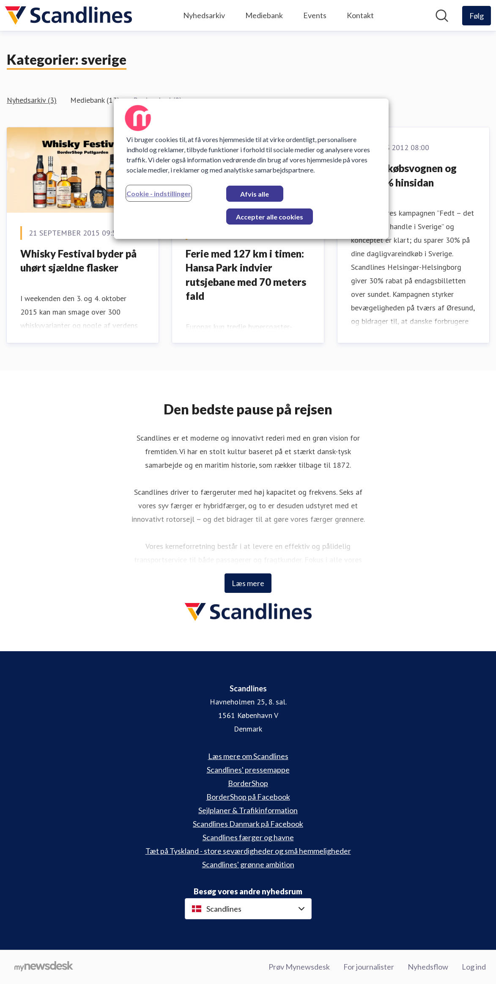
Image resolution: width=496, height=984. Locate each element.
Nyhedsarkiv (204, 15)
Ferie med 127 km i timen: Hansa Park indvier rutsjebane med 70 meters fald (246, 274)
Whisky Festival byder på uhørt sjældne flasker (78, 260)
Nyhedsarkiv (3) (32, 100)
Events (314, 15)
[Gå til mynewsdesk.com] (43, 967)
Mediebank (264, 15)
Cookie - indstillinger (158, 193)
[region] (251, 169)
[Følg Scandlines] (476, 15)
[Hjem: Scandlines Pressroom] (68, 15)
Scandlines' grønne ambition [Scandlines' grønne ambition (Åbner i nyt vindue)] (248, 864)
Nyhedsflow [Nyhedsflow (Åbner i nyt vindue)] (428, 966)
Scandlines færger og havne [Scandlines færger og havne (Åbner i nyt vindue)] (248, 837)
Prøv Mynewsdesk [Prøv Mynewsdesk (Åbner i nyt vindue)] (299, 966)
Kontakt (360, 15)
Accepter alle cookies (269, 217)
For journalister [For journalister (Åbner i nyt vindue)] (368, 966)
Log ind (474, 966)
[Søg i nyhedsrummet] (442, 15)
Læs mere (248, 583)
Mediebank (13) (95, 100)
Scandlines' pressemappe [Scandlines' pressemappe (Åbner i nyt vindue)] (248, 769)
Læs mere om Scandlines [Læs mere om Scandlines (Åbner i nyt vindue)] (248, 756)
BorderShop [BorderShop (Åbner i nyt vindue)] (248, 783)
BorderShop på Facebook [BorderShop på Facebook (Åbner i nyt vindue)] (248, 796)
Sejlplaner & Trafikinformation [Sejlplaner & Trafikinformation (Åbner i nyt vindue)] (248, 810)
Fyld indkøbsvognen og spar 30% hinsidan (404, 175)
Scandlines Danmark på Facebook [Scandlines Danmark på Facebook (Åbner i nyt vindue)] (248, 823)
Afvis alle (254, 194)
